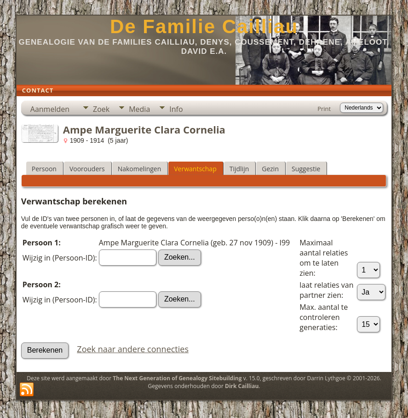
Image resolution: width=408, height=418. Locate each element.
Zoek (101, 109)
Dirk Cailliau (242, 386)
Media (139, 109)
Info (176, 109)
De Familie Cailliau (204, 26)
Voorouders (87, 168)
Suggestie (306, 168)
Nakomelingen (139, 168)
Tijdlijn (239, 168)
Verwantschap (195, 168)
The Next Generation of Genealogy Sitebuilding (177, 378)
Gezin (270, 168)
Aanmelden (49, 109)
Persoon (44, 168)
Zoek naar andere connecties (133, 348)
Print (324, 108)
